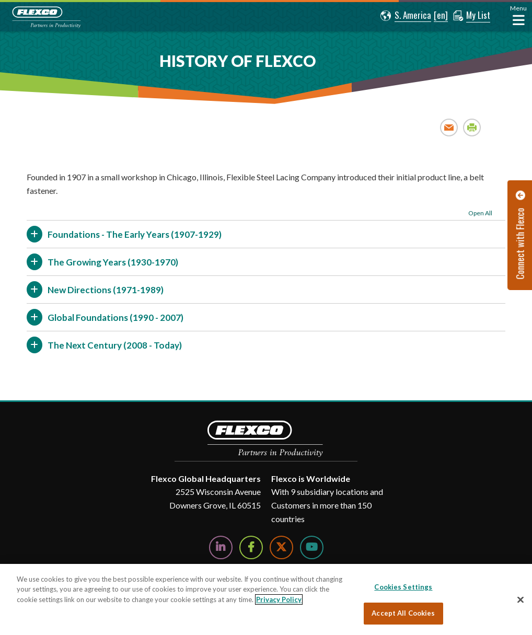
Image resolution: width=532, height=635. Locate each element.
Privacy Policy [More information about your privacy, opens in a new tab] (279, 599)
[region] (266, 599)
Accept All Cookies (403, 613)
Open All (480, 213)
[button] (405, 16)
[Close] (520, 599)
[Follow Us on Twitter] (281, 547)
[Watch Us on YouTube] (311, 547)
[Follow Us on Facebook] (251, 547)
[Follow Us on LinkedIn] (221, 547)
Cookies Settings (403, 587)
